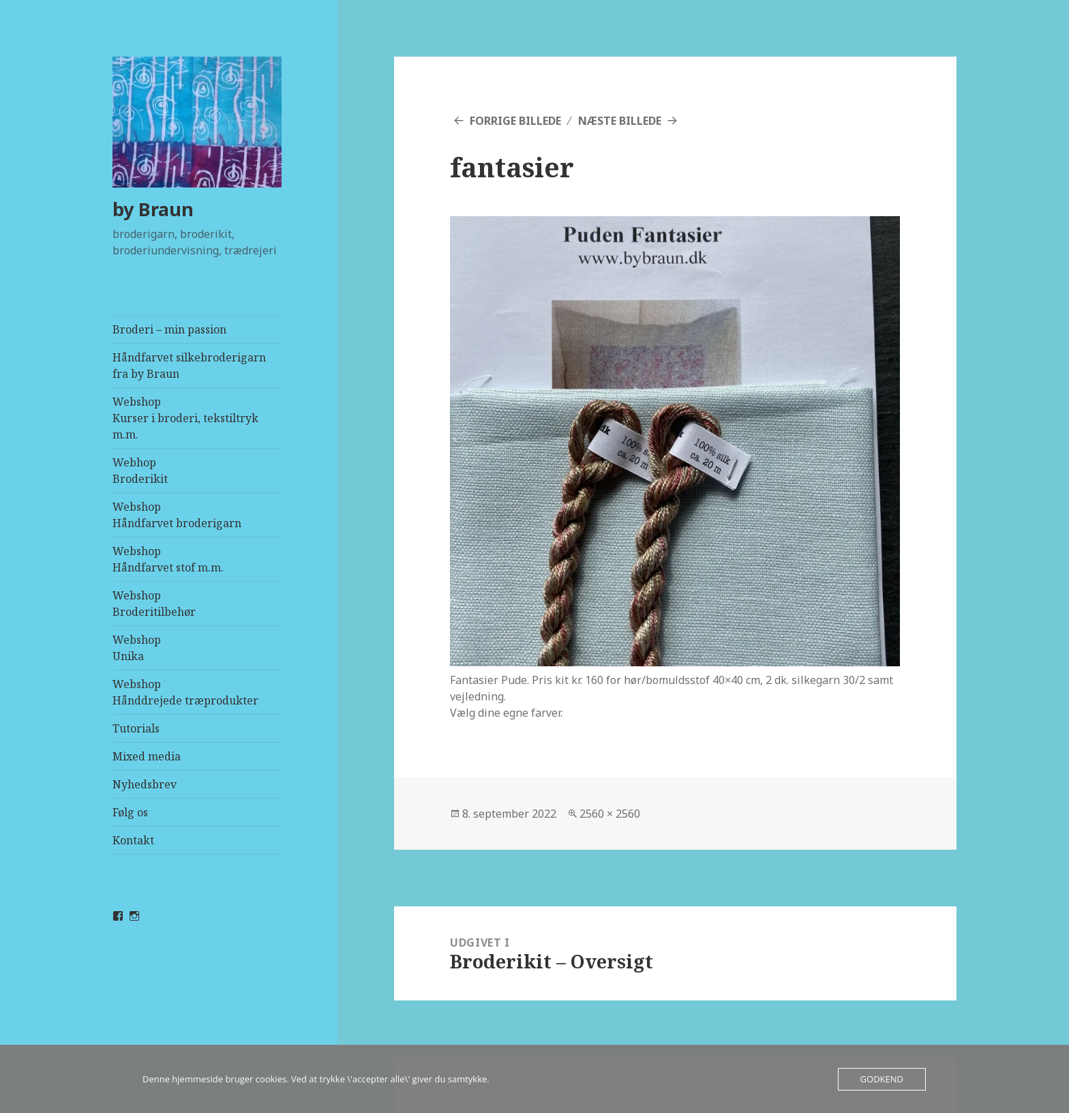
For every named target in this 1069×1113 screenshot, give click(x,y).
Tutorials (136, 728)
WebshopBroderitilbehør (154, 603)
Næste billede (619, 120)
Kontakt (133, 840)
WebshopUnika (136, 648)
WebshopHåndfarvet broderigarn (176, 515)
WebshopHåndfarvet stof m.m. (168, 559)
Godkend (881, 1079)
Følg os (130, 812)
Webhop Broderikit (140, 470)
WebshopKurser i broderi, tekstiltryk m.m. (185, 418)
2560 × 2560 (609, 813)
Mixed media (146, 756)
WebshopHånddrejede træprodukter (185, 692)
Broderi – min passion (169, 329)
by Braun (153, 209)
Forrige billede (515, 120)
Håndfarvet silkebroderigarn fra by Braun (189, 365)
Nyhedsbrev (144, 784)
